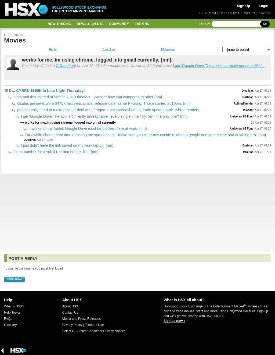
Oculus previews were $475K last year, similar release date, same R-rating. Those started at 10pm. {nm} (103, 103)
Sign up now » (174, 321)
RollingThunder (244, 103)
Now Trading (59, 24)
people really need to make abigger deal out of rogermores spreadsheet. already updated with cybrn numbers (107, 110)
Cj (252, 122)
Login (263, 6)
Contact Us (70, 312)
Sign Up (243, 6)
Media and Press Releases (81, 319)
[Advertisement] (137, 212)
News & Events (90, 24)
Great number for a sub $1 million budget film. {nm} (55, 152)
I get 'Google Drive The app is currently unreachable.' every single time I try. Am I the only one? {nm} (104, 116)
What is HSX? (14, 306)
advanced (204, 24)
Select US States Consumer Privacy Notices (93, 331)
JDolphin (30, 139)
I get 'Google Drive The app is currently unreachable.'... (219, 65)
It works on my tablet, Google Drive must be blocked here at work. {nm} (87, 128)
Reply (52, 49)
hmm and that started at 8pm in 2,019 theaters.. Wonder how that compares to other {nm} (87, 97)
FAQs (8, 319)
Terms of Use (94, 325)
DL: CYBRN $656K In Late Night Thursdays (47, 90)
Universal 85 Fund (242, 116)
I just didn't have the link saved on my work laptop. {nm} (66, 145)
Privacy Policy (72, 325)
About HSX (70, 306)
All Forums (167, 49)
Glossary (10, 325)
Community (119, 24)
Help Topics (12, 312)
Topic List (108, 49)
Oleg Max (247, 90)
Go (265, 23)
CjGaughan (65, 65)
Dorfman (248, 97)
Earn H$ (142, 24)
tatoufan (248, 151)
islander (248, 110)
